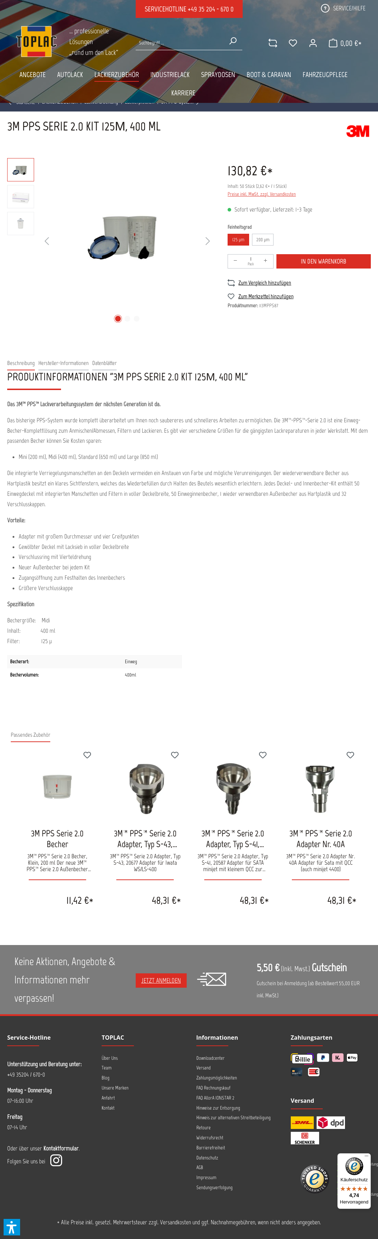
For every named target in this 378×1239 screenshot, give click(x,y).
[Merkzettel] (293, 43)
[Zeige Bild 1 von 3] (118, 319)
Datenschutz (207, 1158)
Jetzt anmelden (161, 980)
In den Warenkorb (323, 261)
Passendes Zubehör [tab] (30, 734)
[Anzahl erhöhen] (265, 261)
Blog (105, 1078)
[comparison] (273, 43)
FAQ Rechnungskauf (213, 1088)
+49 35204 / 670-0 (26, 1074)
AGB (199, 1167)
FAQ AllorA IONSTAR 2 (215, 1098)
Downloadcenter (210, 1058)
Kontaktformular (61, 1148)
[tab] (21, 363)
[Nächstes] (207, 241)
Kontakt (108, 1108)
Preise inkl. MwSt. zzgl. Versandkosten (262, 194)
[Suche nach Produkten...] (180, 43)
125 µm (238, 240)
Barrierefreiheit (210, 1148)
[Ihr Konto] (313, 43)
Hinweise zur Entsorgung (218, 1108)
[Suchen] (232, 41)
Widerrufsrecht (209, 1138)
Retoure (203, 1128)
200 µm (263, 240)
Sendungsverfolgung (214, 1188)
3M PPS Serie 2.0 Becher (57, 838)
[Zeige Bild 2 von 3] (127, 319)
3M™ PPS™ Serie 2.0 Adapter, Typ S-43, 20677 (145, 838)
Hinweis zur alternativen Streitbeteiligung (233, 1118)
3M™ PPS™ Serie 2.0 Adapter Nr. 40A (320, 838)
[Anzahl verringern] (235, 261)
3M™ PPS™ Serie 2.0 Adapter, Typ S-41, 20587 (232, 838)
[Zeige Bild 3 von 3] (136, 319)
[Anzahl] (250, 261)
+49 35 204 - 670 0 (211, 9)
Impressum (206, 1177)
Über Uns (110, 1058)
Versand (203, 1068)
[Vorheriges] (46, 241)
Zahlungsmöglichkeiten (216, 1078)
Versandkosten (175, 1222)
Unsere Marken (115, 1088)
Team (107, 1068)
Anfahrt (108, 1098)
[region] (110, 241)
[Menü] (366, 1157)
